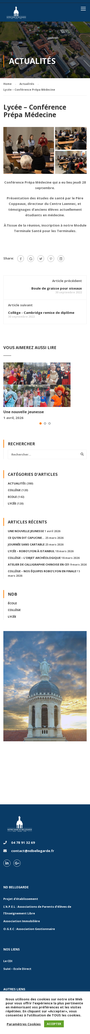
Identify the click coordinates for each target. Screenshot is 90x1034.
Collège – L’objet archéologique (34, 558)
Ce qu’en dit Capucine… (26, 538)
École (12, 603)
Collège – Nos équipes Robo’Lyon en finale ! (43, 571)
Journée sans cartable (26, 544)
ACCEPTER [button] (54, 1024)
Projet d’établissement (20, 899)
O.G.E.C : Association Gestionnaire (29, 929)
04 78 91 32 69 (23, 842)
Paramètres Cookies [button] (24, 1024)
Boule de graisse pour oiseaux (56, 288)
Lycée (12, 503)
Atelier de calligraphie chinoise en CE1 (38, 564)
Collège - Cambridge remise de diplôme (41, 312)
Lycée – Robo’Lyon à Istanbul (31, 551)
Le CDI (7, 961)
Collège (14, 490)
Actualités (17, 483)
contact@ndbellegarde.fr (32, 850)
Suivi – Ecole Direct (17, 969)
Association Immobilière (21, 921)
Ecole (12, 497)
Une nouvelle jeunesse (23, 411)
